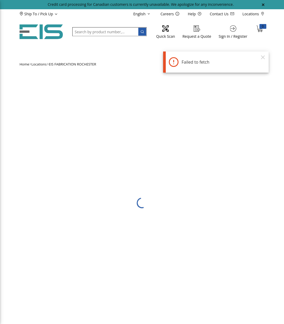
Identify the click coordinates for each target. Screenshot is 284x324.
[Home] (41, 31)
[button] (47, 14)
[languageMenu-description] (142, 13)
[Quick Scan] (165, 32)
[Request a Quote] (196, 32)
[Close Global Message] (263, 4)
